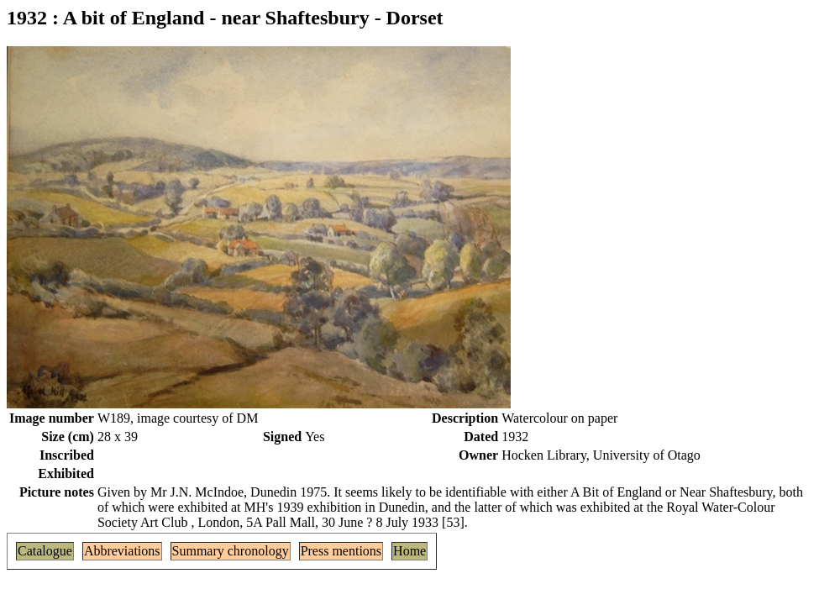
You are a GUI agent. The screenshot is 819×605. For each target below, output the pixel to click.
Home (409, 551)
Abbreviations (122, 551)
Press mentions (341, 551)
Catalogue (45, 551)
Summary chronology (230, 551)
